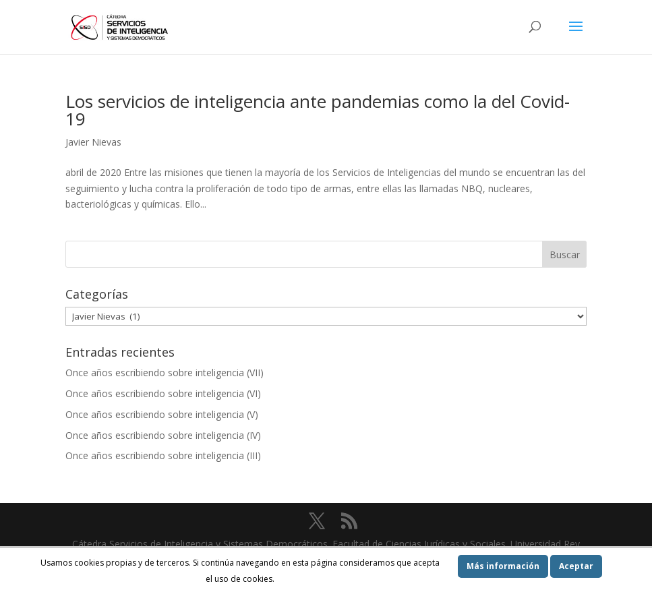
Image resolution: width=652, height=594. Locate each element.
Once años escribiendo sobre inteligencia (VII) (164, 372)
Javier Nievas (93, 142)
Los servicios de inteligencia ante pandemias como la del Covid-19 (317, 110)
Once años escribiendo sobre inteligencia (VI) (163, 393)
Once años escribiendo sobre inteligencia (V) (161, 414)
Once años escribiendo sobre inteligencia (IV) (163, 435)
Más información (503, 566)
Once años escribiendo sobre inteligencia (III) (163, 455)
